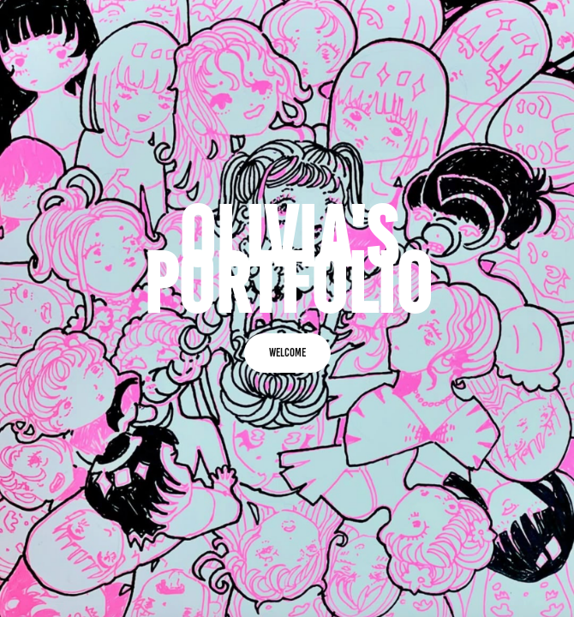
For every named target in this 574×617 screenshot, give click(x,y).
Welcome (287, 352)
